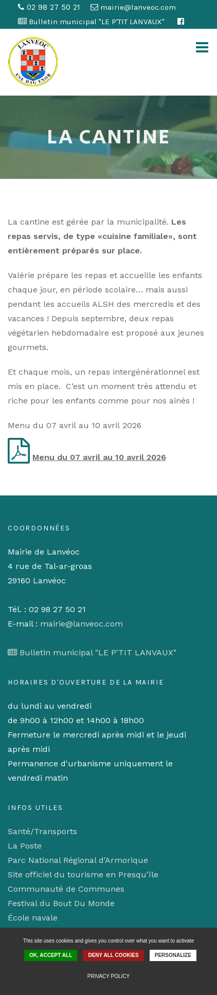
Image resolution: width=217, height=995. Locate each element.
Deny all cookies (113, 955)
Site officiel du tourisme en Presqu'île (83, 874)
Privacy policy (108, 976)
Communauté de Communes (66, 889)
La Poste (25, 846)
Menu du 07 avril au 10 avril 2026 (99, 457)
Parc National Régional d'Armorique (78, 860)
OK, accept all (50, 955)
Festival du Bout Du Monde (61, 903)
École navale (33, 918)
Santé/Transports (42, 831)
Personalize (173, 955)
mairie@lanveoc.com (81, 624)
